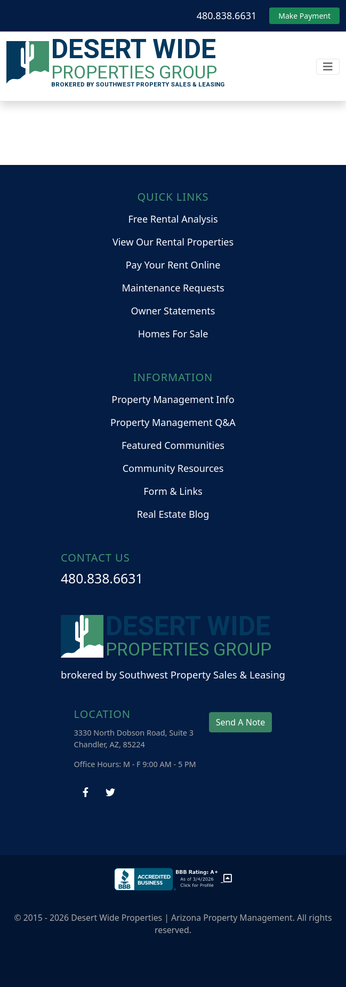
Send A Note (240, 722)
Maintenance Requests (173, 287)
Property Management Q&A (173, 422)
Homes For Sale (173, 333)
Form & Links (172, 491)
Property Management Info (172, 399)
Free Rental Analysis (173, 218)
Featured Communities (173, 445)
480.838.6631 (227, 15)
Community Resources (173, 468)
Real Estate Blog (173, 514)
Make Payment (304, 16)
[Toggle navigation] (328, 67)
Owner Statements (173, 310)
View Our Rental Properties (173, 241)
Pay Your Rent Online (173, 264)
